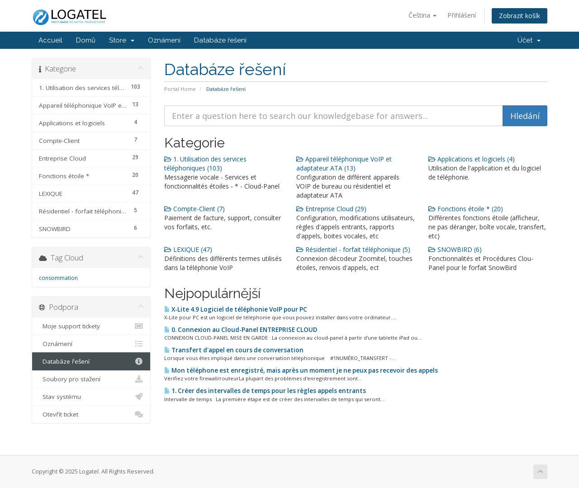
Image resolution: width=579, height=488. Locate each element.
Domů (85, 40)
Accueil (50, 40)
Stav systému (91, 396)
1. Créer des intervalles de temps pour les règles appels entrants (265, 391)
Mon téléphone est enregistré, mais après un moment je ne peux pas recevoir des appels (301, 370)
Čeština (422, 15)
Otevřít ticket (91, 414)
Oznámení (164, 40)
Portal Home (180, 88)
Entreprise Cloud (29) (331, 208)
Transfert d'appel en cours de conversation (234, 350)
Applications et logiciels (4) (471, 159)
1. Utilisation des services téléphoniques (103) (205, 163)
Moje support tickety (91, 326)
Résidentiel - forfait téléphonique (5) (353, 249)
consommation (58, 278)
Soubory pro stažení (91, 379)
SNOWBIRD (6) (455, 249)
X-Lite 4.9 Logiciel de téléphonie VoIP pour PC (235, 309)
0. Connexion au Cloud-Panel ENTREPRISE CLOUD (240, 330)
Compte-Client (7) (194, 208)
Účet (529, 40)
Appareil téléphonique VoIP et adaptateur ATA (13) (344, 163)
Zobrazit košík (519, 15)
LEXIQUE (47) (188, 249)
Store (121, 40)
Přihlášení (461, 15)
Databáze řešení (220, 40)
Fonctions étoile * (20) (465, 208)
